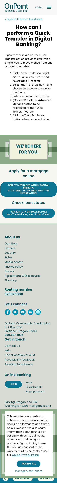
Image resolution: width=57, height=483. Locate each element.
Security (10, 253)
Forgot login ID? (34, 387)
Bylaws (9, 271)
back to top (46, 479)
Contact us (12, 346)
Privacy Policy (14, 266)
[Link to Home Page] (17, 8)
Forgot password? (35, 392)
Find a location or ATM (20, 355)
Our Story (11, 243)
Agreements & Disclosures (22, 276)
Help (7, 350)
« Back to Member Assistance (23, 19)
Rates (8, 257)
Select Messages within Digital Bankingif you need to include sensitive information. (28, 189)
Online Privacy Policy (25, 455)
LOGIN (39, 7)
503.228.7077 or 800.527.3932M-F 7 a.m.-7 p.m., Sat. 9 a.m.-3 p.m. (28, 213)
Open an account (22, 478)
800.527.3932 (14, 335)
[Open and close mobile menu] (48, 7)
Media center (14, 262)
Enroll (29, 382)
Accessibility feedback (20, 359)
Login (13, 384)
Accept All (29, 464)
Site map (11, 280)
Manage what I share (28, 471)
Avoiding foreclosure (19, 364)
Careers (10, 248)
